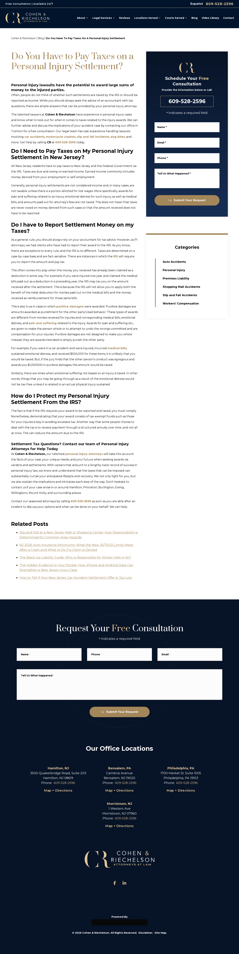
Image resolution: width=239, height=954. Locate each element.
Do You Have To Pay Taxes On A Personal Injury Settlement (85, 38)
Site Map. (161, 932)
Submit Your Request (187, 200)
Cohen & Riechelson (23, 38)
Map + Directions (58, 790)
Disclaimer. (145, 932)
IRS (115, 256)
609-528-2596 (219, 4)
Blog (41, 38)
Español (196, 3)
